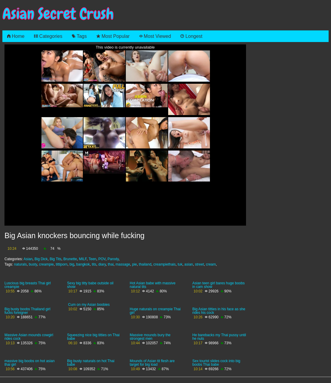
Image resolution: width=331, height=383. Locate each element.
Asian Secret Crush (58, 14)
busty (33, 264)
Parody (113, 259)
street (199, 264)
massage (123, 264)
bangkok (83, 264)
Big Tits (55, 259)
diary (102, 264)
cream (211, 264)
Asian (28, 259)
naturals (20, 264)
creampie (46, 264)
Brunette (70, 259)
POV (102, 259)
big (71, 264)
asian (188, 264)
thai (110, 264)
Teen (92, 259)
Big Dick (41, 259)
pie (134, 264)
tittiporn (61, 264)
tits (94, 264)
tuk (180, 264)
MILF (83, 259)
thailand (145, 264)
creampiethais (164, 264)
